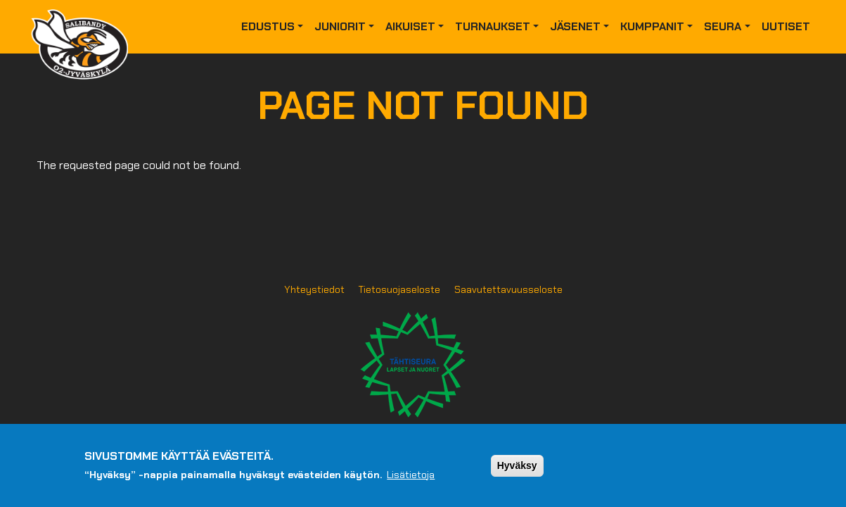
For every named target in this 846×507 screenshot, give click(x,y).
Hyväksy (517, 471)
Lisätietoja (411, 480)
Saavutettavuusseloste (508, 289)
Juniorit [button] (340, 26)
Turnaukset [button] (492, 26)
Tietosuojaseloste (399, 289)
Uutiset (786, 26)
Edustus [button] (268, 26)
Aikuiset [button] (410, 26)
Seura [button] (722, 26)
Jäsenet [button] (575, 26)
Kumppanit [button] (652, 26)
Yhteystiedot (314, 289)
